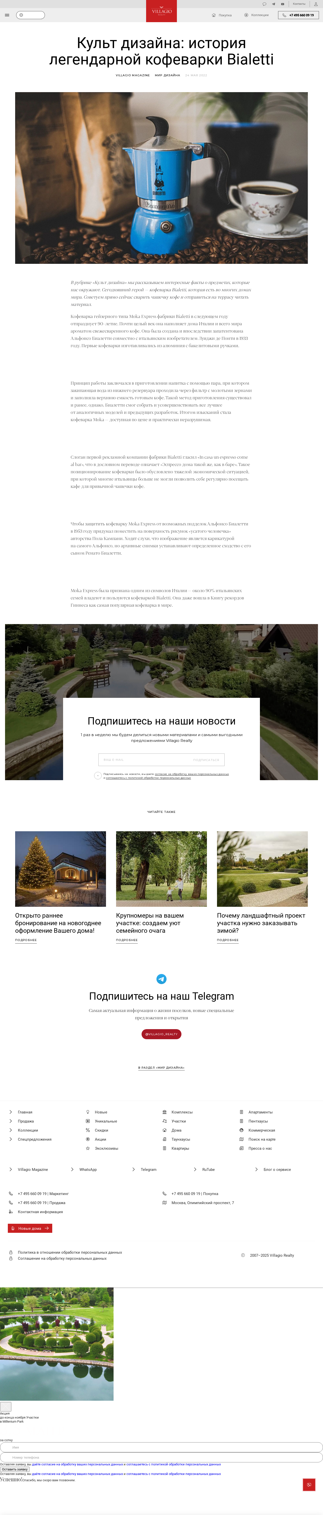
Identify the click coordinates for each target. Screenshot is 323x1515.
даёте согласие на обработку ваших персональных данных (77, 1464)
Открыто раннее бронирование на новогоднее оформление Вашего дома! (58, 923)
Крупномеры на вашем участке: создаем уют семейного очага (150, 923)
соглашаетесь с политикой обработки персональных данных (148, 777)
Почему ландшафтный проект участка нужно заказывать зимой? (261, 923)
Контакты (299, 4)
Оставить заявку (15, 1469)
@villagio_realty (161, 1034)
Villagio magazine (133, 75)
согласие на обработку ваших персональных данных (192, 774)
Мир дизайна (167, 75)
